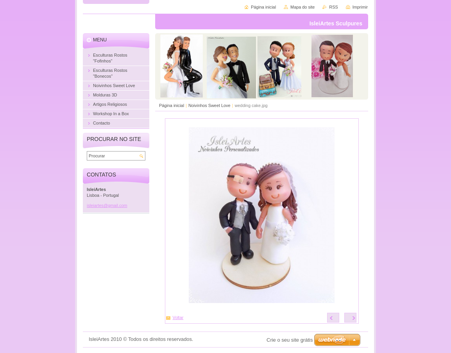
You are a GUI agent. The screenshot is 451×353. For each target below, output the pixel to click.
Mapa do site (302, 7)
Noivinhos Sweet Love (209, 105)
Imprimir (360, 7)
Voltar (178, 317)
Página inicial (171, 105)
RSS (333, 7)
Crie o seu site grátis (290, 340)
